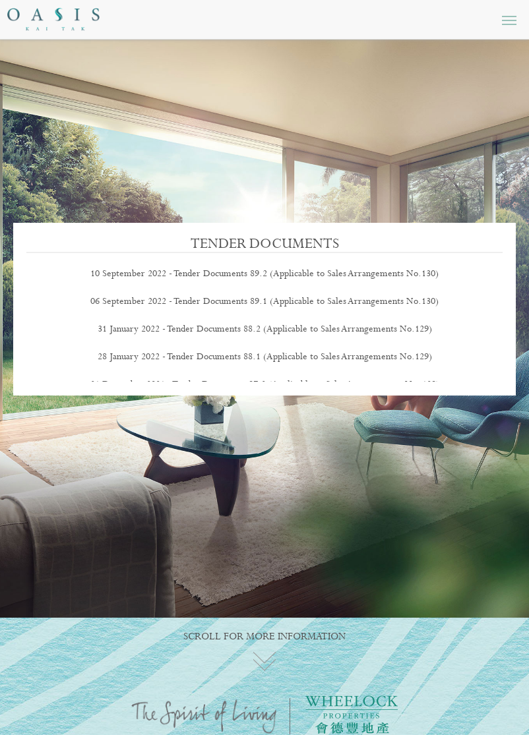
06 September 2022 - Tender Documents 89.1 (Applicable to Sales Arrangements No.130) (264, 301)
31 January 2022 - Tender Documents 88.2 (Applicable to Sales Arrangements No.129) (265, 329)
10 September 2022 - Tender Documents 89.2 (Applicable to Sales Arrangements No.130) (264, 273)
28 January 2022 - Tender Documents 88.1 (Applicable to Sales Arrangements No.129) (265, 357)
